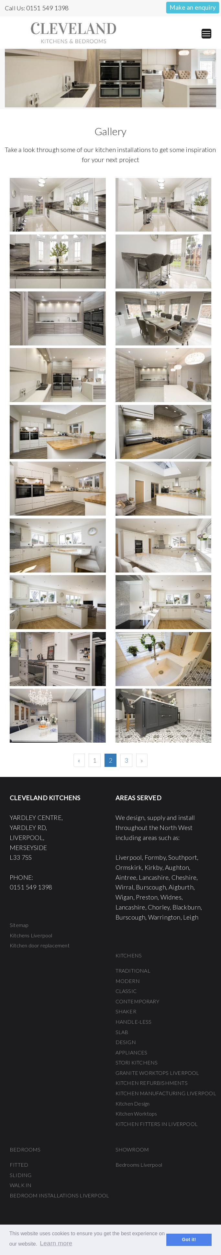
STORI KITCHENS (137, 1062)
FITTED (19, 1165)
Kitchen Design (133, 1103)
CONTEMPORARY (137, 1001)
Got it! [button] (189, 1239)
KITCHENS (129, 955)
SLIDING (20, 1175)
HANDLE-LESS (134, 1022)
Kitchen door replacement (40, 945)
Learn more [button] (56, 1243)
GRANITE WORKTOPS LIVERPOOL (157, 1073)
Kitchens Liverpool (31, 935)
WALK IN (20, 1185)
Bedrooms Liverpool (139, 1165)
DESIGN (126, 1042)
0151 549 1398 (47, 8)
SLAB (122, 1032)
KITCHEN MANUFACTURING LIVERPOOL (166, 1093)
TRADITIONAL (133, 970)
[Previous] (78, 760)
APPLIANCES (132, 1052)
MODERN (128, 981)
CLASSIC (126, 991)
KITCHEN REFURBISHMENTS (152, 1083)
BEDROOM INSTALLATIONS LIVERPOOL (59, 1195)
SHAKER (126, 1011)
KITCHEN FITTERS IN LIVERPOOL (157, 1124)
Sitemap (19, 925)
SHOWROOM (132, 1149)
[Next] (141, 760)
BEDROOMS (25, 1149)
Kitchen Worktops (136, 1113)
